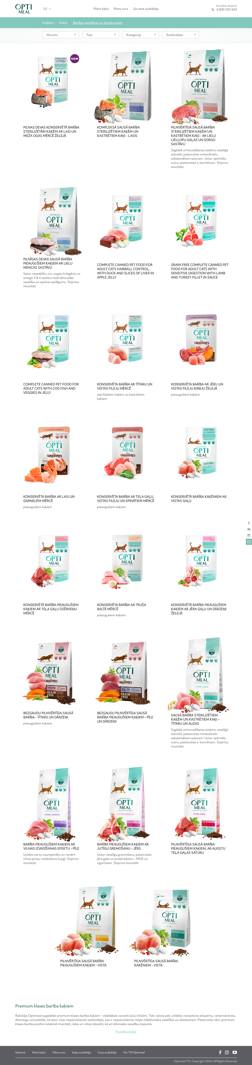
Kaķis (63, 22)
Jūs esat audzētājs (146, 9)
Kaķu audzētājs (81, 1052)
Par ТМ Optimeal (134, 1052)
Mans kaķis (101, 9)
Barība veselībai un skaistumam (97, 22)
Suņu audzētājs (107, 1052)
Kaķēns (48, 22)
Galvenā (20, 1052)
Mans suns (121, 9)
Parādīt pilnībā (126, 1031)
